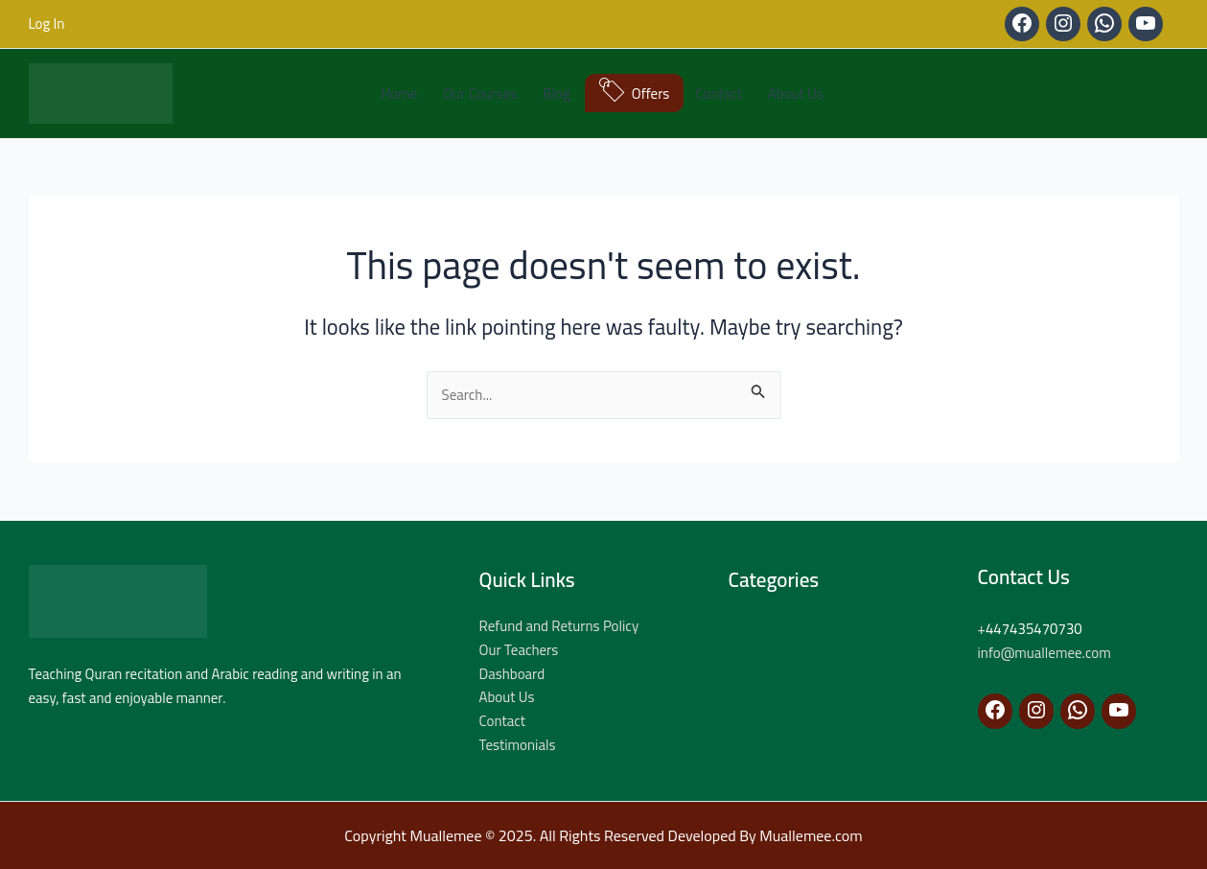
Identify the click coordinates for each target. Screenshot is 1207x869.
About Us (796, 93)
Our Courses (480, 93)
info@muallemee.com (1044, 653)
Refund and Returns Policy (559, 626)
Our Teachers (519, 650)
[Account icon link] (47, 24)
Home (399, 93)
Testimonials (517, 745)
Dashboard (512, 674)
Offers (651, 93)
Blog (556, 93)
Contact (718, 93)
